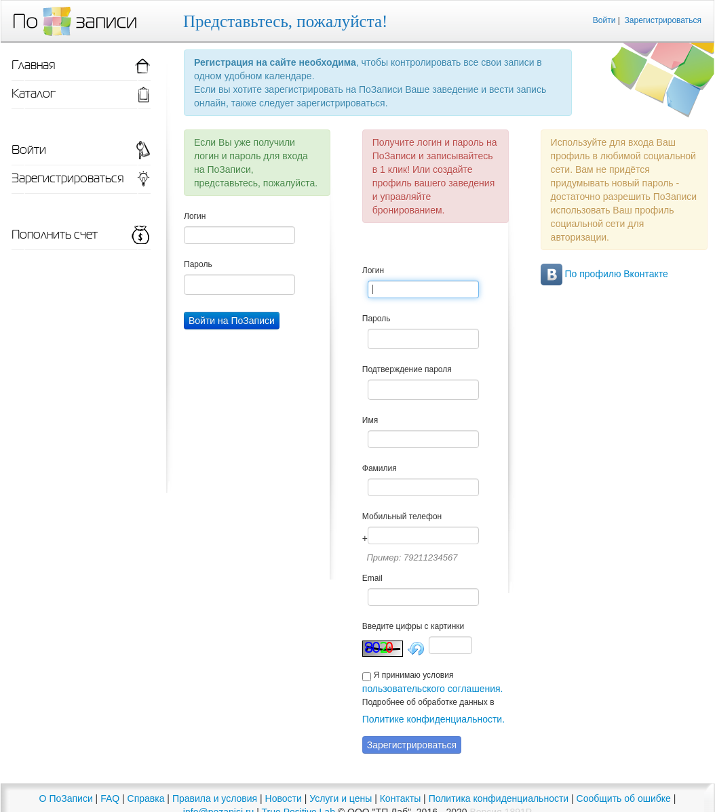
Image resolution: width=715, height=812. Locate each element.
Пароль (198, 264)
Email (372, 578)
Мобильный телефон (402, 516)
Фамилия (379, 468)
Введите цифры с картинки (413, 626)
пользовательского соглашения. (432, 688)
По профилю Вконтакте (604, 273)
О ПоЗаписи (66, 798)
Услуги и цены (340, 798)
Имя (370, 420)
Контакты (400, 798)
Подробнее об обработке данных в (428, 702)
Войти (604, 20)
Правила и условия (214, 798)
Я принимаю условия (414, 675)
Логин (195, 216)
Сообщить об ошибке (624, 798)
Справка (146, 798)
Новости (283, 798)
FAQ (109, 798)
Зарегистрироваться (663, 20)
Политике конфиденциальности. (433, 719)
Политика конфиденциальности (499, 798)
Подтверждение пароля (407, 369)
